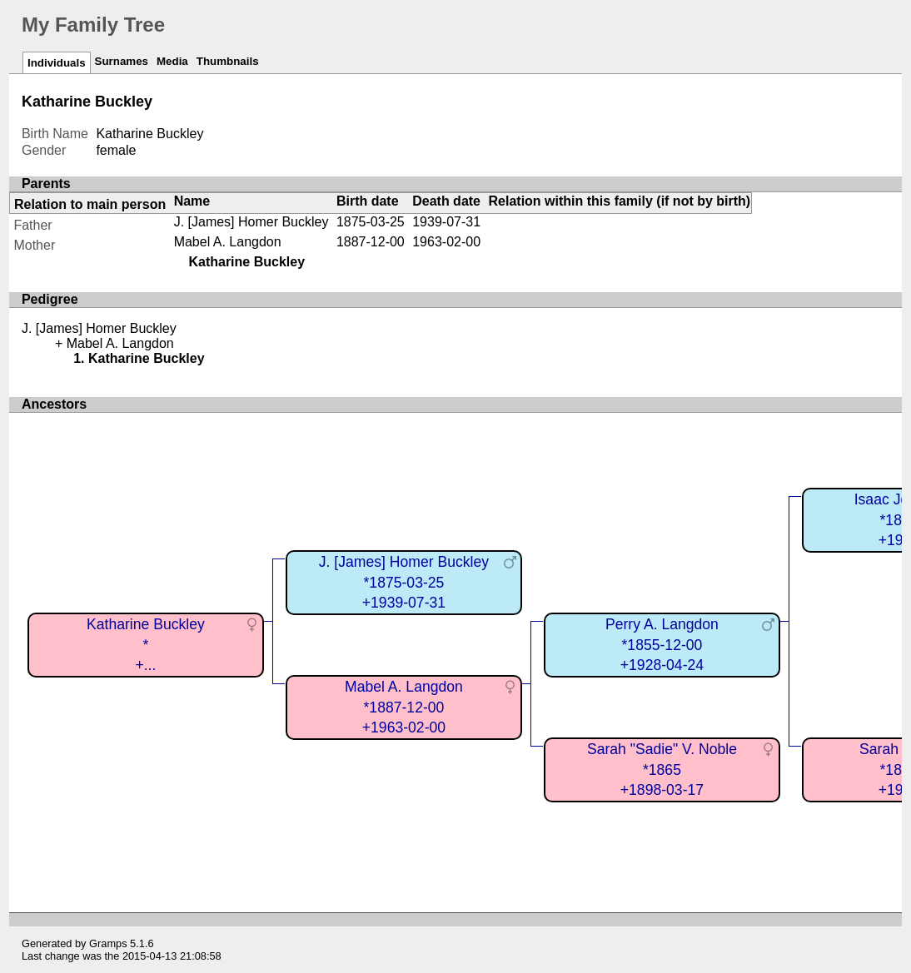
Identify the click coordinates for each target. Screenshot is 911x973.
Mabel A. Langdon (227, 242)
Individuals (56, 63)
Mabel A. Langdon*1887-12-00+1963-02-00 (404, 707)
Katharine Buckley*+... (146, 644)
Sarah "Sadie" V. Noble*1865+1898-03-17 (662, 769)
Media (172, 61)
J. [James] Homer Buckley (251, 222)
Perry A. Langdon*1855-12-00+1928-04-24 (662, 644)
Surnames (121, 61)
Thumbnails (228, 61)
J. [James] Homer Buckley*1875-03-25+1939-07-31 (404, 582)
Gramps (108, 943)
